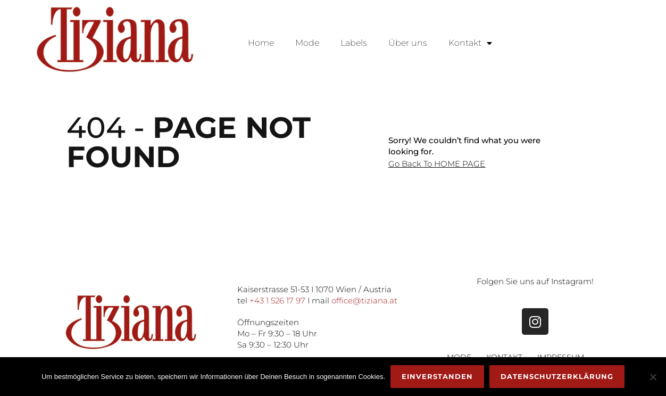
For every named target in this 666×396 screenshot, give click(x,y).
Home (261, 43)
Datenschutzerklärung (557, 376)
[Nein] (652, 377)
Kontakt (470, 43)
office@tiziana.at (364, 300)
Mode (307, 43)
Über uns (407, 43)
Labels (353, 43)
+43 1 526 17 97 (277, 300)
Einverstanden (437, 376)
